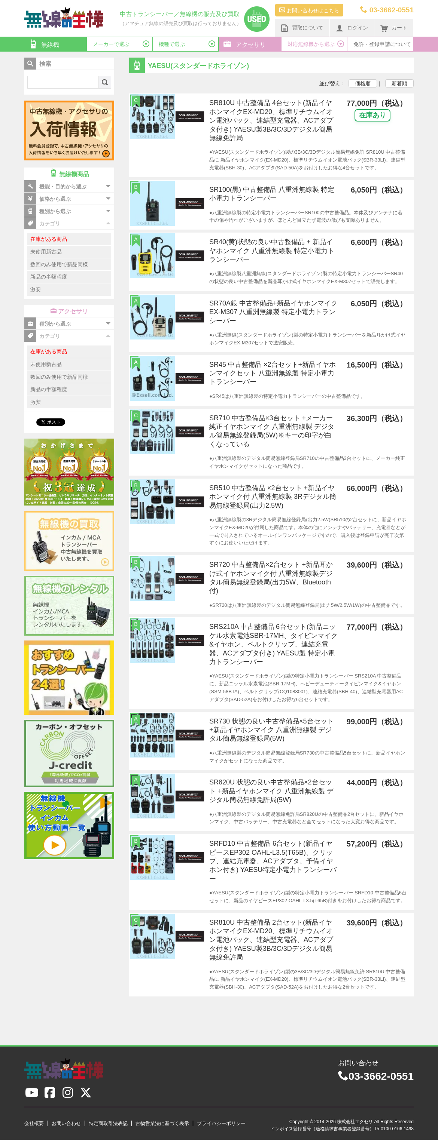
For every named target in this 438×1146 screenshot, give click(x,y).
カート (393, 28)
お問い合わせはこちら (309, 10)
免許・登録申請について (382, 44)
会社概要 (34, 1123)
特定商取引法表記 (108, 1123)
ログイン (352, 28)
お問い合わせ (66, 1123)
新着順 (399, 83)
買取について (302, 28)
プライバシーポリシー (221, 1123)
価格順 (363, 83)
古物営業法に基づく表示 (162, 1123)
